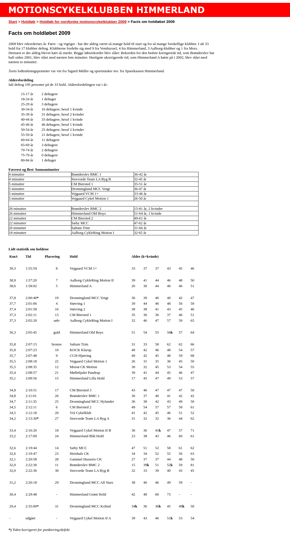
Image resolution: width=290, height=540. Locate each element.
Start (12, 22)
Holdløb (28, 22)
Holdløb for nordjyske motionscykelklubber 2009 (83, 22)
